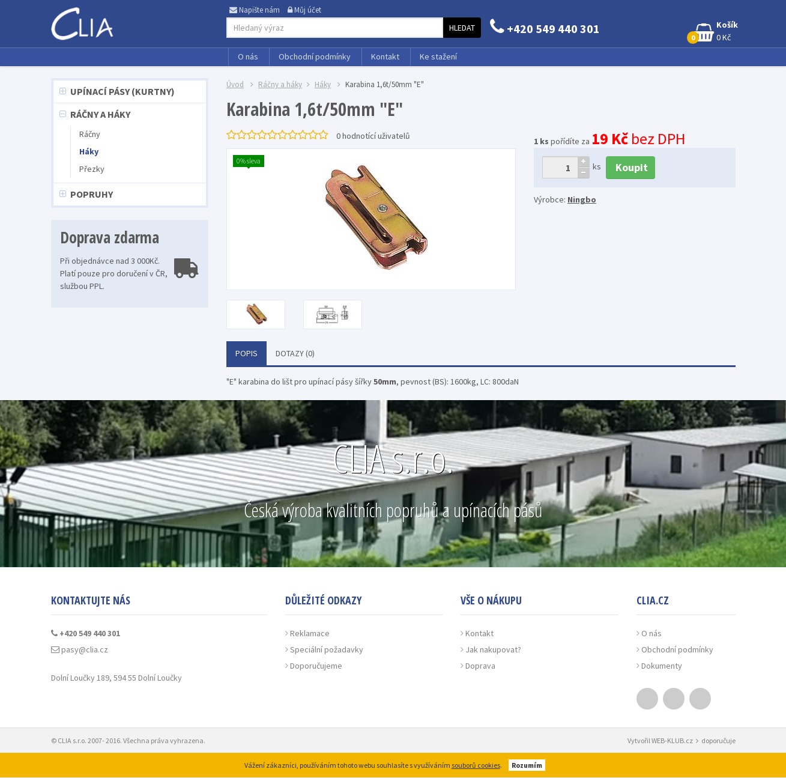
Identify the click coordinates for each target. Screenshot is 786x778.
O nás (248, 56)
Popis (246, 353)
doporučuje (718, 740)
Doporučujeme (316, 665)
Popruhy (91, 194)
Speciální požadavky (326, 649)
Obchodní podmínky (315, 56)
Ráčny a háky (100, 114)
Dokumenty (661, 665)
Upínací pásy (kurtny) (122, 91)
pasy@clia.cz (79, 649)
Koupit (630, 167)
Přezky (91, 168)
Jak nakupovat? (493, 649)
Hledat (462, 27)
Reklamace (310, 633)
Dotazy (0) (295, 353)
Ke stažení (438, 56)
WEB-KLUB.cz (672, 740)
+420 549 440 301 (545, 28)
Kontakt (385, 56)
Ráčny (89, 134)
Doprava (480, 665)
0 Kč (713, 31)
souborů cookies (476, 765)
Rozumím (527, 765)
